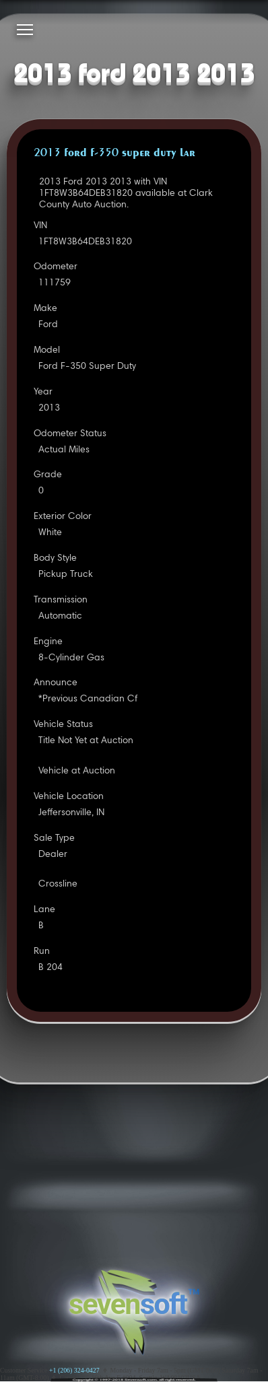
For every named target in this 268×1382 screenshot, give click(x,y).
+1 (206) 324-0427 (74, 1370)
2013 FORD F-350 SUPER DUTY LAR (114, 153)
